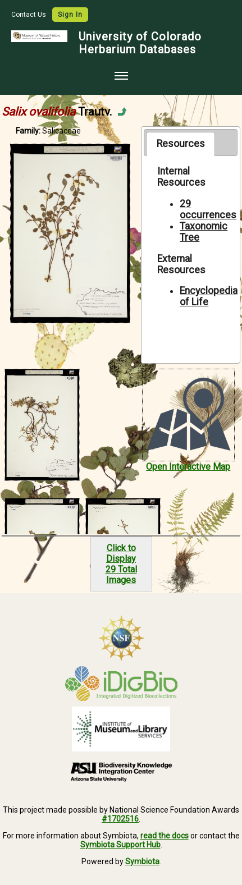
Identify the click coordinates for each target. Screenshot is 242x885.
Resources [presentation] (181, 143)
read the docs (164, 835)
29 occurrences (208, 209)
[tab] (180, 143)
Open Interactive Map (188, 466)
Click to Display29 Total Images (121, 564)
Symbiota (142, 861)
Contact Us (29, 15)
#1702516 (120, 818)
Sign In (70, 15)
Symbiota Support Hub (120, 844)
